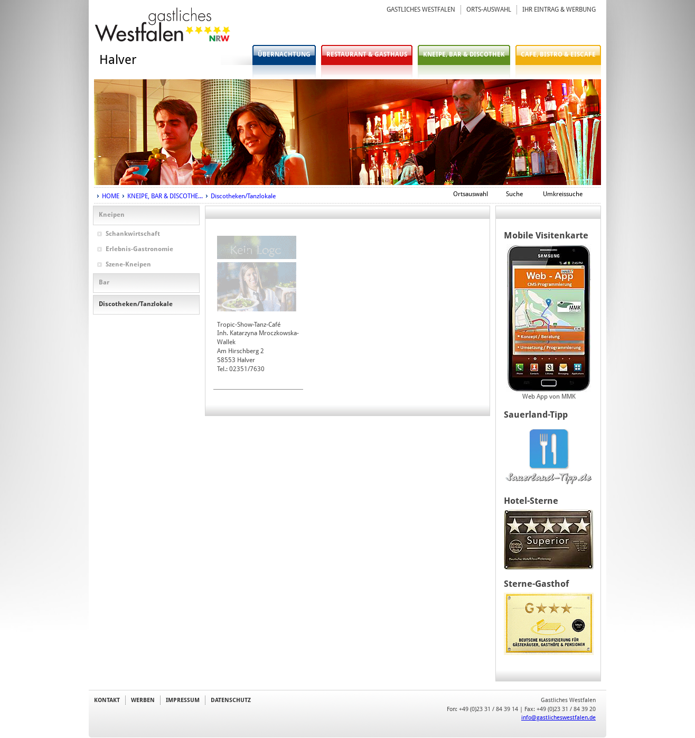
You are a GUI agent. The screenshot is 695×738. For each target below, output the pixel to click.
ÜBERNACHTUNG (284, 54)
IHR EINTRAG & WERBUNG (559, 9)
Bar (104, 282)
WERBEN (143, 700)
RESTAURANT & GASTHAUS (366, 54)
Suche (514, 194)
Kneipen (112, 214)
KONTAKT (107, 700)
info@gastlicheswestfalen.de (558, 717)
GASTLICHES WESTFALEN (421, 9)
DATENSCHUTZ (231, 700)
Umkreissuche (563, 194)
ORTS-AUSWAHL (488, 9)
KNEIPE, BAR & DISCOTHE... (165, 196)
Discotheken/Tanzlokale (243, 196)
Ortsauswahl (470, 194)
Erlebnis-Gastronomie (139, 249)
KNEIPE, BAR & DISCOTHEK (464, 54)
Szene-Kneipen (128, 264)
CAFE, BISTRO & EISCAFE (558, 54)
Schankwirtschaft (133, 233)
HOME (110, 196)
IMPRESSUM (183, 700)
